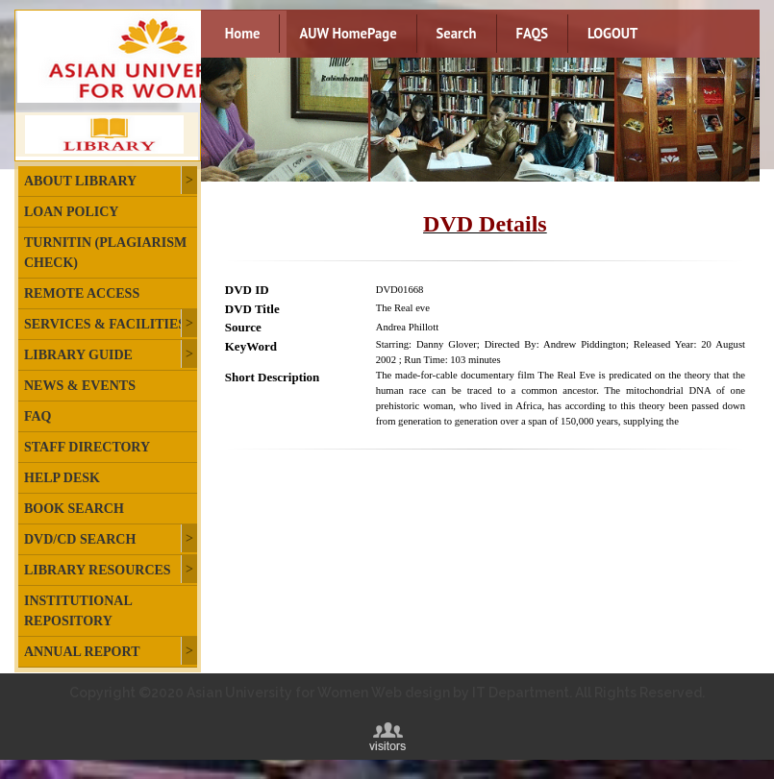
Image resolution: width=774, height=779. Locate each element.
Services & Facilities (105, 324)
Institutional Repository (78, 611)
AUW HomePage (347, 33)
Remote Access (81, 293)
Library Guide (78, 355)
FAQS (532, 33)
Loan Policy (71, 212)
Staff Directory (87, 447)
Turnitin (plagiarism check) (105, 252)
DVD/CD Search (80, 539)
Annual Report (81, 652)
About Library (80, 181)
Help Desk (62, 478)
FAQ (38, 416)
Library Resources (97, 570)
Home (243, 33)
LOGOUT (612, 33)
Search (457, 33)
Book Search (74, 508)
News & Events (80, 385)
